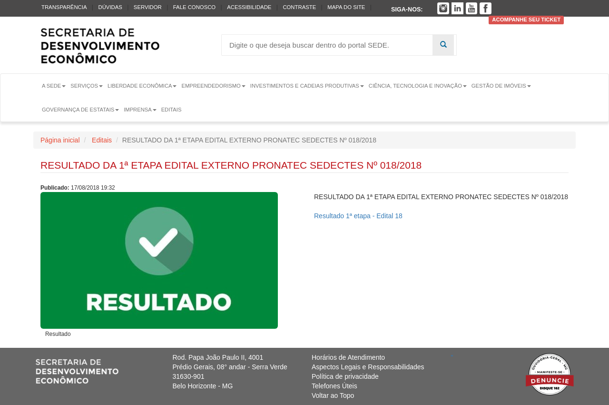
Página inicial (60, 140)
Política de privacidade (345, 376)
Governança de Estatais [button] (80, 109)
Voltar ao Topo (333, 395)
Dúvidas (110, 7)
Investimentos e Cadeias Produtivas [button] (307, 86)
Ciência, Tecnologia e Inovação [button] (418, 86)
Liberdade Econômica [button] (142, 86)
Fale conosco (194, 7)
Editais (171, 109)
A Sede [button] (54, 86)
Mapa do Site (346, 7)
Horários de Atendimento (348, 357)
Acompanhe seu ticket (526, 20)
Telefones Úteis (334, 386)
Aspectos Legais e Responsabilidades (368, 367)
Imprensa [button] (140, 109)
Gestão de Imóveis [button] (501, 86)
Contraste (299, 7)
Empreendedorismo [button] (213, 86)
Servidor (148, 7)
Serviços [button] (86, 86)
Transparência (64, 7)
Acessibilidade (249, 7)
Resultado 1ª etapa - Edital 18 (358, 216)
